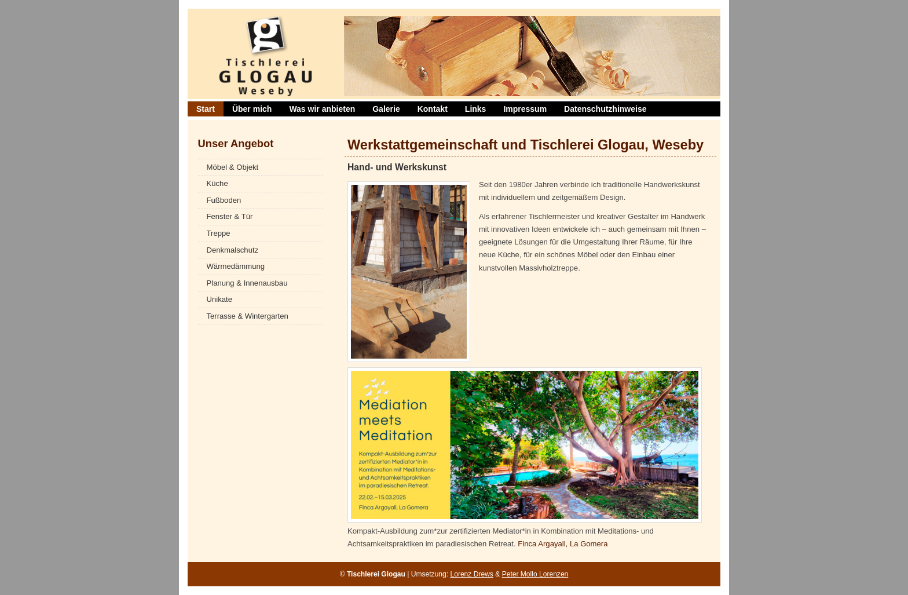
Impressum (525, 109)
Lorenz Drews (471, 574)
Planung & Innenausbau (247, 283)
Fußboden (224, 200)
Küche (217, 183)
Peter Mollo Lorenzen (535, 574)
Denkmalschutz (233, 250)
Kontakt (433, 109)
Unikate (219, 299)
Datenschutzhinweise (605, 109)
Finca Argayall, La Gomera (562, 543)
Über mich (252, 109)
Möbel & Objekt (233, 167)
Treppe (218, 233)
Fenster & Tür (230, 216)
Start (205, 109)
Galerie (386, 109)
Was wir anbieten (322, 109)
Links (475, 109)
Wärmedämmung (236, 266)
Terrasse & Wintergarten (247, 316)
